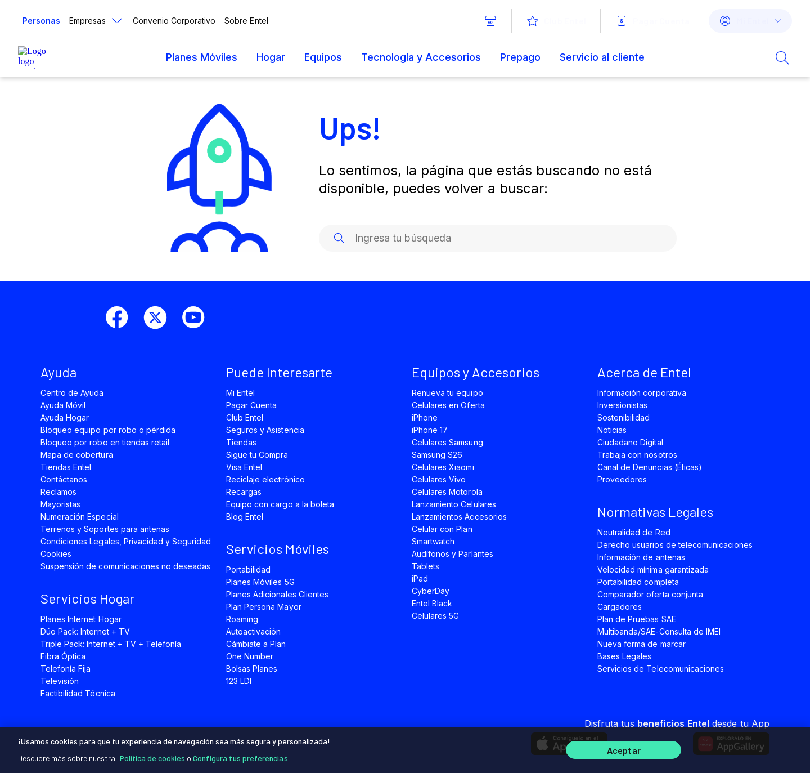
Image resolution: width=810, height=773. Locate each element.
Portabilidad (248, 569)
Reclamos (58, 492)
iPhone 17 (430, 430)
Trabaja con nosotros (637, 454)
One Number (249, 656)
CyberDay (430, 591)
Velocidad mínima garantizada (653, 569)
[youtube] (198, 317)
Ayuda (58, 372)
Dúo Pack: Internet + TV (85, 631)
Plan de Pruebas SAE (636, 619)
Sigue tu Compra (257, 454)
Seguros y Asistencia (265, 430)
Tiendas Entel (65, 467)
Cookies (55, 553)
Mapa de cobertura (76, 454)
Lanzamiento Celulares (454, 504)
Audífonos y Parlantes (452, 553)
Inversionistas (622, 405)
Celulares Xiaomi (443, 467)
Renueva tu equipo (447, 392)
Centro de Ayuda (72, 392)
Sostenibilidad (623, 417)
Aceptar (624, 749)
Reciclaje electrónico (265, 479)
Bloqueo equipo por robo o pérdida (108, 430)
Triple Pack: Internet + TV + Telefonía (110, 644)
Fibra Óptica (63, 656)
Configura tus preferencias (240, 756)
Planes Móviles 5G (260, 582)
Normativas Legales (655, 511)
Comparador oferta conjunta (650, 594)
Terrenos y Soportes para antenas (104, 529)
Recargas (244, 492)
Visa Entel (244, 467)
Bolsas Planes (251, 668)
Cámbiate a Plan (256, 644)
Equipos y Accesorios (475, 372)
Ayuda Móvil (63, 405)
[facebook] (121, 317)
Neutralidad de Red (633, 532)
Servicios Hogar (87, 598)
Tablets (425, 566)
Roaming (242, 619)
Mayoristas (60, 504)
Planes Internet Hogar (81, 619)
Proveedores (622, 479)
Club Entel (244, 417)
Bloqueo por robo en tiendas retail (104, 442)
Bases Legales (624, 656)
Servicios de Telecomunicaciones (660, 668)
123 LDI (238, 681)
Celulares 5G (435, 615)
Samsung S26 (437, 454)
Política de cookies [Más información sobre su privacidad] (152, 756)
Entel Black (432, 603)
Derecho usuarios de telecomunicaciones (675, 544)
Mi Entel (240, 392)
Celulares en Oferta (448, 405)
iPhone (425, 417)
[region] (405, 749)
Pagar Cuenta (251, 405)
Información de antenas (641, 557)
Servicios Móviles (277, 548)
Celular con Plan (442, 529)
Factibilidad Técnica (77, 693)
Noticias (612, 430)
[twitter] (160, 317)
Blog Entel (244, 516)
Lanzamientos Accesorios (459, 516)
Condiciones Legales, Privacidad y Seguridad (126, 541)
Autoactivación (253, 631)
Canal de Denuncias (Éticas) (649, 467)
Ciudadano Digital (630, 442)
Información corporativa (641, 392)
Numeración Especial (79, 516)
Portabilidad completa (638, 582)
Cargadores (619, 606)
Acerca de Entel (644, 372)
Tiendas (241, 442)
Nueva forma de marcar (641, 644)
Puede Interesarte (279, 372)
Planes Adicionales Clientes (277, 594)
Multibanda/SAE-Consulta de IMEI (659, 631)
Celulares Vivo (439, 479)
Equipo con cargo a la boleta (280, 504)
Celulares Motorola (447, 492)
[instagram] (236, 317)
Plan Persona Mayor (264, 606)
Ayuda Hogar (64, 417)
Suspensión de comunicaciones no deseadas (125, 566)
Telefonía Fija (65, 668)
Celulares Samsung (447, 442)
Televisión (59, 681)
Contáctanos (63, 479)
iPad (420, 578)
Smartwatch (433, 541)
